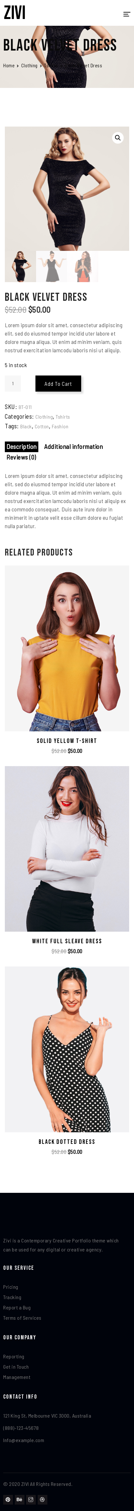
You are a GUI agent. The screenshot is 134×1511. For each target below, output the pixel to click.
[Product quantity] (13, 383)
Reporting (13, 1356)
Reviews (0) (21, 457)
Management (16, 1377)
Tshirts (51, 65)
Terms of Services (22, 1318)
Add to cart (58, 383)
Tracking (12, 1297)
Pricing (10, 1287)
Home (8, 65)
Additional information (73, 446)
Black (26, 426)
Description (21, 446)
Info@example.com (23, 1440)
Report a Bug (17, 1307)
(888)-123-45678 (21, 1428)
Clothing (29, 65)
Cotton (42, 426)
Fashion (60, 426)
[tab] (21, 447)
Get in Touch (16, 1367)
